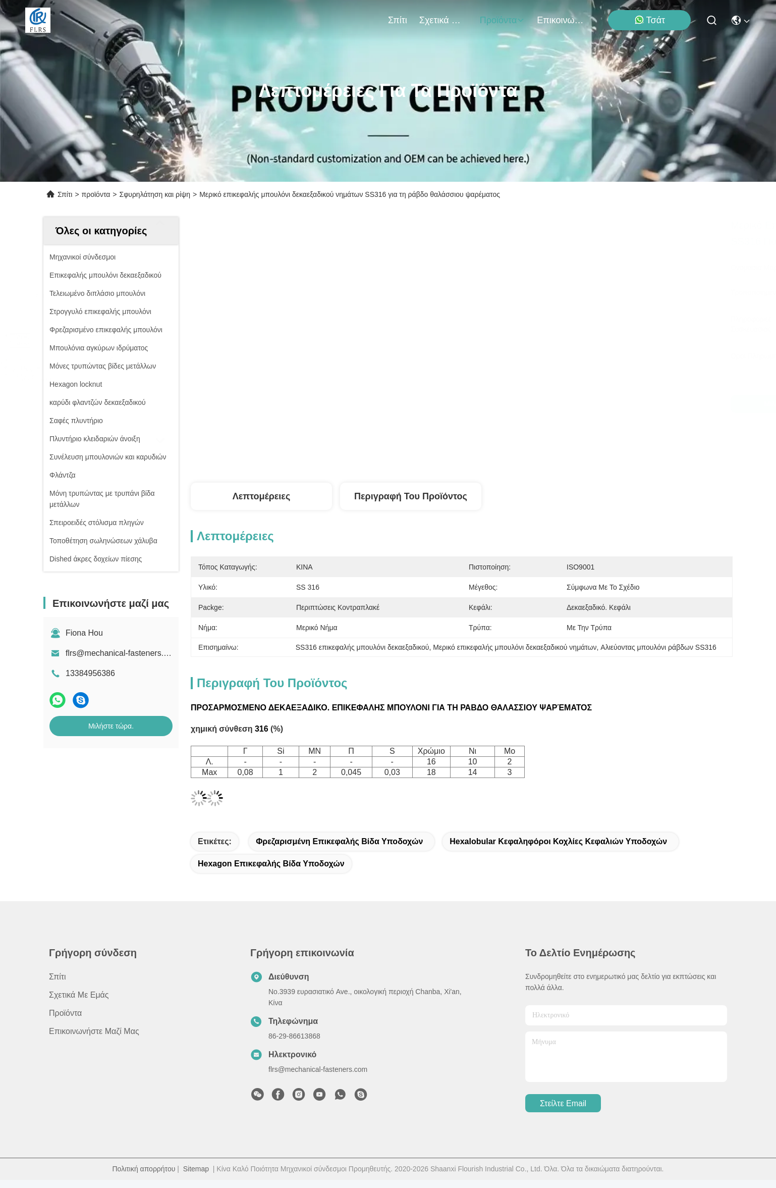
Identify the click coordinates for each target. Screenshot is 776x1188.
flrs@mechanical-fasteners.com (122, 653)
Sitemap (196, 1169)
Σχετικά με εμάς (443, 20)
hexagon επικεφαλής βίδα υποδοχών (271, 863)
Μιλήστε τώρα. (111, 726)
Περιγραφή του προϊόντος (410, 496)
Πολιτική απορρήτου (144, 1169)
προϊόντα (502, 20)
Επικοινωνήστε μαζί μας (561, 20)
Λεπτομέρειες (262, 496)
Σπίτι (397, 20)
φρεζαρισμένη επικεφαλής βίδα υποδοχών (339, 841)
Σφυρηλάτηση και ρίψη (155, 194)
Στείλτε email (563, 1103)
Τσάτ (650, 20)
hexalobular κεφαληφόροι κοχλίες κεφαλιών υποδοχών (558, 841)
